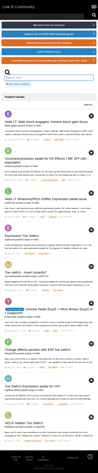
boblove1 (9, 239)
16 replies (33, 139)
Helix (38, 125)
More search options (18, 84)
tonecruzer (10, 316)
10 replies (33, 404)
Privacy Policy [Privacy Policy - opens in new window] (29, 458)
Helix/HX (40, 426)
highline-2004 (12, 390)
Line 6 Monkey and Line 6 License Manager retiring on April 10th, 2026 (49, 60)
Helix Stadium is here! (49, 51)
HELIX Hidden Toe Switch (24, 423)
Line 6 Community (18, 6)
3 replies (32, 290)
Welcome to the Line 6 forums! (49, 25)
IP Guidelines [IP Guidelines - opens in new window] (43, 458)
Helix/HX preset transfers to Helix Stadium (49, 43)
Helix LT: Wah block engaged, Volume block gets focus (46, 122)
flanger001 (10, 353)
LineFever (10, 202)
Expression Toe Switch (22, 236)
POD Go (44, 276)
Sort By (88, 105)
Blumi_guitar (11, 125)
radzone (9, 166)
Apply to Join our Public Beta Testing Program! (49, 34)
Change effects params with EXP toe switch (37, 350)
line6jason (10, 426)
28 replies (29, 216)
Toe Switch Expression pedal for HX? (32, 386)
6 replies (31, 180)
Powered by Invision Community (49, 468)
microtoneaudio (13, 276)
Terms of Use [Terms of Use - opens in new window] (15, 458)
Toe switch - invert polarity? (25, 272)
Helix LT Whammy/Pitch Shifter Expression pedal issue (46, 199)
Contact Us (72, 457)
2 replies (34, 330)
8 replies (29, 367)
